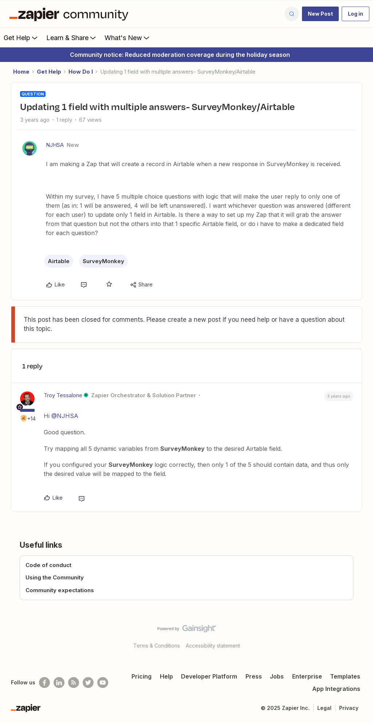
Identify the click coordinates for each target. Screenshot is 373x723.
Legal (324, 708)
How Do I (80, 71)
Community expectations (59, 590)
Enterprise (307, 676)
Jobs (277, 676)
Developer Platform (209, 676)
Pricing (141, 676)
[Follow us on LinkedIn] (59, 682)
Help (166, 676)
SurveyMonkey (103, 261)
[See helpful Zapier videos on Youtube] (102, 682)
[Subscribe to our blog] (73, 682)
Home (21, 71)
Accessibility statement (213, 645)
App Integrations (336, 688)
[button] (320, 14)
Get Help (21, 37)
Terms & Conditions (156, 645)
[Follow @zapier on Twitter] (88, 682)
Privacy (348, 708)
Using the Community (54, 577)
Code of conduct (48, 565)
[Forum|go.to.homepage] (70, 14)
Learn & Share (71, 37)
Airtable (59, 261)
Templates (345, 676)
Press (254, 676)
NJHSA (55, 144)
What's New (128, 37)
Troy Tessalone (63, 395)
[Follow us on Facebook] (44, 682)
